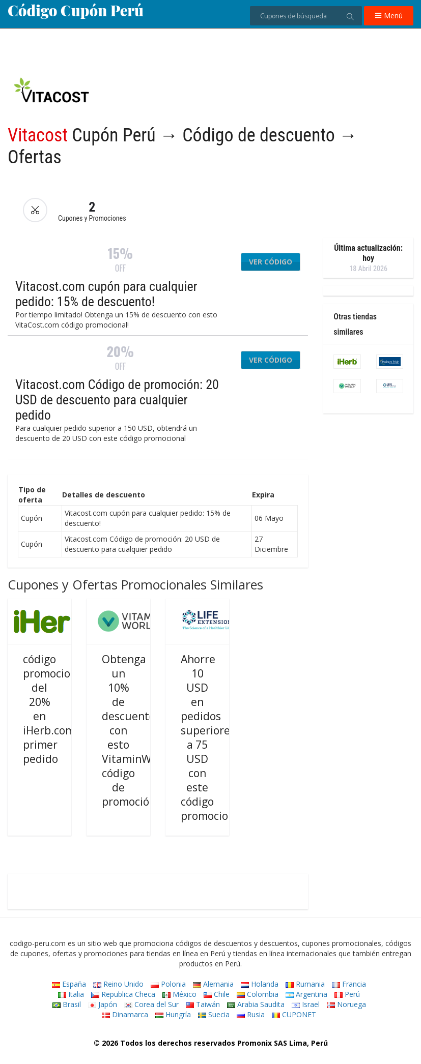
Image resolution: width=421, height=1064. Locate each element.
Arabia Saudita (256, 1004)
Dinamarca (125, 1014)
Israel (306, 1004)
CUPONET (294, 1014)
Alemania (213, 984)
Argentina (306, 994)
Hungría (173, 1014)
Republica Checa (123, 994)
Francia (349, 984)
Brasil (66, 1004)
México (179, 994)
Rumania (305, 984)
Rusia (251, 1014)
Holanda (259, 984)
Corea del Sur (151, 1004)
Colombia (257, 994)
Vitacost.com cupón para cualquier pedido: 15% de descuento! (106, 294)
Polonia (168, 984)
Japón (102, 1004)
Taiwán (203, 1004)
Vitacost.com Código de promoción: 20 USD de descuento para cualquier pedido (117, 400)
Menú (389, 15)
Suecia (214, 1014)
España (69, 984)
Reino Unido (118, 984)
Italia (71, 994)
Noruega (346, 1004)
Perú (347, 994)
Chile (217, 994)
